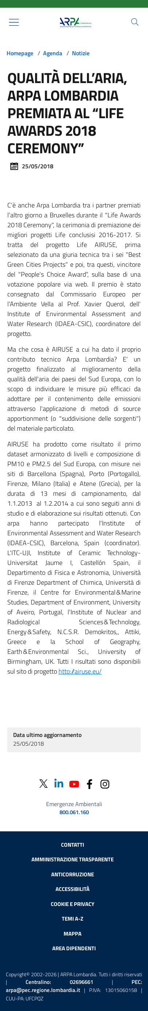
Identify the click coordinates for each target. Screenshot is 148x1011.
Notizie (81, 53)
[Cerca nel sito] (134, 22)
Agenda (52, 53)
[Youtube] (74, 783)
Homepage (20, 53)
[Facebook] (89, 783)
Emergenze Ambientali (74, 804)
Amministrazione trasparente (72, 859)
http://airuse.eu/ (80, 671)
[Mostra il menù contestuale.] (14, 22)
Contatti (72, 844)
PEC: (74, 986)
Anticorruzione (72, 874)
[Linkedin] (59, 783)
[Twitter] (43, 783)
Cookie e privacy (72, 904)
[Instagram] (105, 783)
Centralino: (59, 982)
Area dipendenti (74, 948)
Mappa (72, 933)
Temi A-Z (72, 918)
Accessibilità (73, 889)
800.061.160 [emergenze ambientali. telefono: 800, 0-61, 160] (74, 812)
